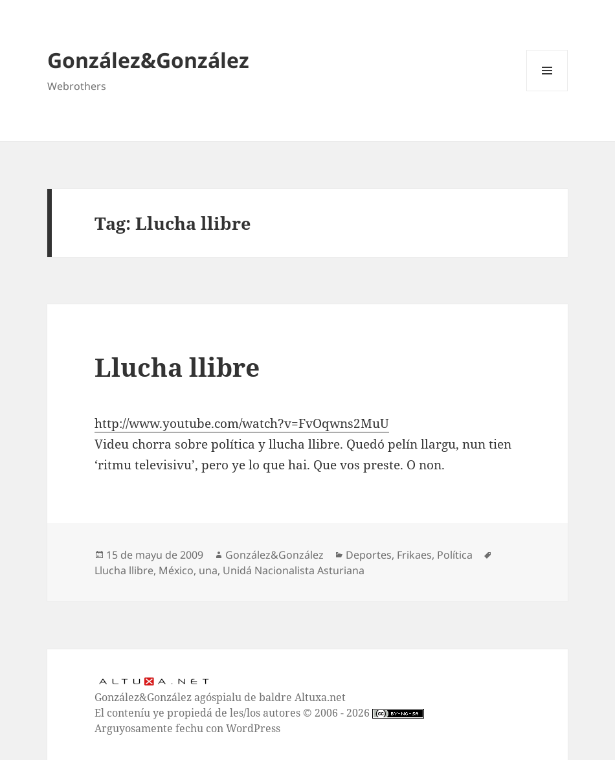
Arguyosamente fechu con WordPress (187, 728)
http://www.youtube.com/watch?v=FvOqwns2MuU (242, 423)
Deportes (369, 555)
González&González (148, 60)
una (208, 570)
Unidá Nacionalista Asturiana (293, 570)
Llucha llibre (177, 367)
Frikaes (414, 555)
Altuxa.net (320, 697)
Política (455, 555)
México (176, 570)
